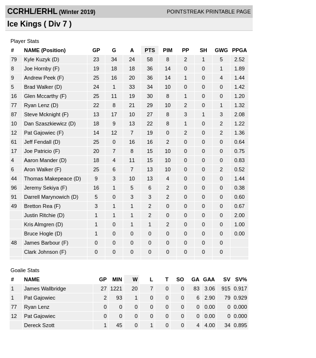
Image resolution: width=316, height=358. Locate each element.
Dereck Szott (39, 325)
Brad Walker (38, 87)
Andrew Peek (40, 78)
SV (226, 279)
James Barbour (42, 243)
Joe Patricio (38, 151)
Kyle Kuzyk (37, 59)
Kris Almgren (39, 224)
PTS (149, 50)
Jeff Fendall (38, 142)
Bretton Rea (38, 206)
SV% (241, 279)
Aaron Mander (41, 160)
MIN (117, 279)
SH (203, 50)
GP (96, 50)
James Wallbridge (45, 288)
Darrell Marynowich (47, 197)
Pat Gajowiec (40, 133)
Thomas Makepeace (48, 178)
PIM (167, 50)
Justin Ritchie (40, 215)
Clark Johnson (41, 252)
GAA (209, 279)
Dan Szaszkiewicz (45, 123)
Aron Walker (38, 169)
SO (180, 279)
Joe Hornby (37, 68)
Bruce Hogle (39, 233)
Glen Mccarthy (41, 96)
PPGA (239, 50)
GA (195, 279)
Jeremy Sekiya (41, 188)
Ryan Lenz (37, 105)
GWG (221, 50)
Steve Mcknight (42, 114)
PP (185, 50)
